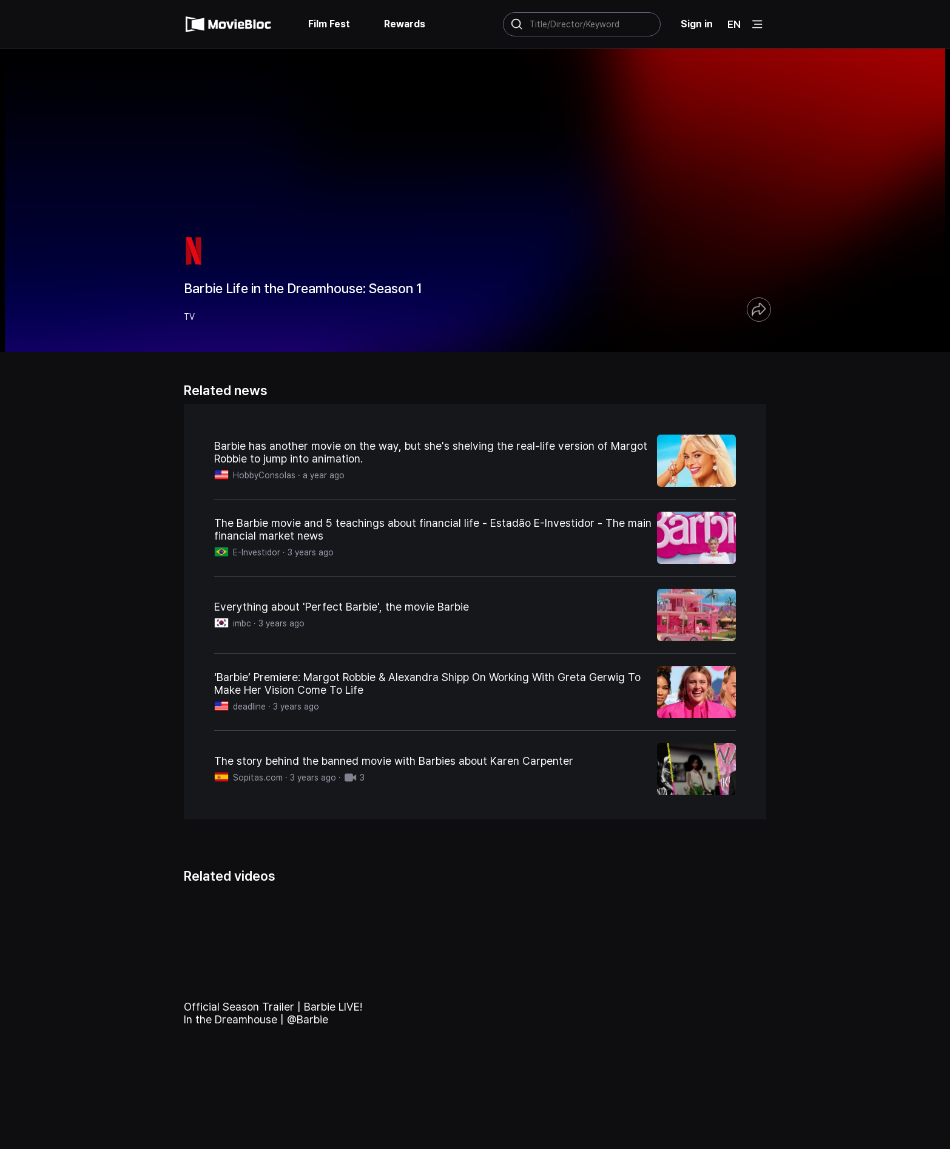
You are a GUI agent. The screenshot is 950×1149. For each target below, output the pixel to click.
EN (734, 24)
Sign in (697, 24)
